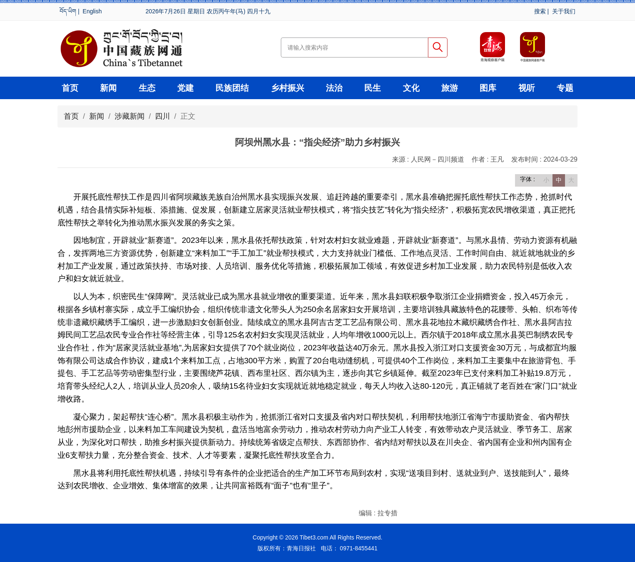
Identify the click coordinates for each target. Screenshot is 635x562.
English (92, 11)
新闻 (108, 87)
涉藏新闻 (130, 116)
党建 (185, 87)
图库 (488, 87)
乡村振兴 (287, 87)
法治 (334, 87)
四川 (162, 116)
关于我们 (563, 11)
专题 (565, 87)
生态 (147, 87)
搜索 (540, 11)
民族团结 (232, 87)
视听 (526, 87)
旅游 (449, 87)
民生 (372, 87)
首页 (70, 87)
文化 (411, 87)
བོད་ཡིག (68, 11)
